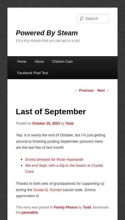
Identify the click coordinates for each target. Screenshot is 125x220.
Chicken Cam (62, 62)
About (39, 62)
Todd (69, 123)
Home (21, 62)
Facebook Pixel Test (32, 73)
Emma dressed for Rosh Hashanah (54, 159)
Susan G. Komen (48, 190)
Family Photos (65, 207)
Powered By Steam (47, 33)
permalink (30, 213)
